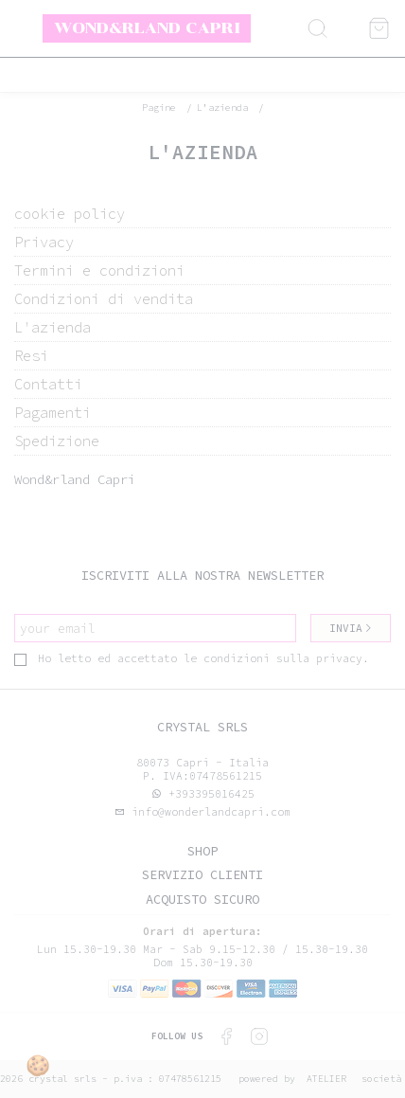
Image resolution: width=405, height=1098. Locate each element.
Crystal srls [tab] (202, 727)
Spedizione (56, 441)
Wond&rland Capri (147, 27)
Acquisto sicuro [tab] (202, 899)
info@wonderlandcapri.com (208, 812)
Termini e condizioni (99, 270)
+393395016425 (211, 794)
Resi (31, 356)
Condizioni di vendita (103, 299)
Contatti (48, 384)
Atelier (326, 1078)
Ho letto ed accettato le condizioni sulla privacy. (191, 658)
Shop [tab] (202, 851)
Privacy (44, 242)
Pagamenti (52, 413)
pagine (159, 107)
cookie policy (69, 214)
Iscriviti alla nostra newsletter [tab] (202, 575)
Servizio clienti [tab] (202, 875)
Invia (351, 628)
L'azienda (222, 107)
